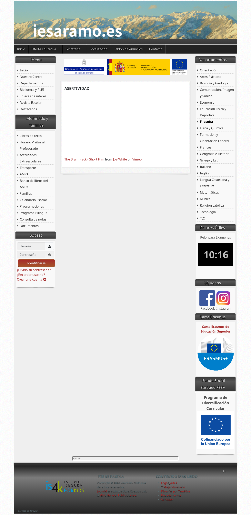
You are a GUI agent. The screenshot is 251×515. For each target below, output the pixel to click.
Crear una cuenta (31, 279)
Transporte (28, 168)
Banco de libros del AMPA (34, 184)
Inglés (204, 173)
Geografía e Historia (214, 154)
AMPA (24, 174)
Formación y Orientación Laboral (214, 137)
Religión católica (212, 205)
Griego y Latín (210, 160)
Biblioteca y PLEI (32, 90)
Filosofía (206, 121)
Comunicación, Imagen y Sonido (217, 93)
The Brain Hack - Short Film (84, 159)
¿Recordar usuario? (31, 275)
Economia (207, 102)
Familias (26, 193)
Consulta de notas (33, 219)
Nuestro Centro (31, 77)
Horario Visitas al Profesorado (32, 145)
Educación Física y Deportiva (213, 112)
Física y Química (212, 128)
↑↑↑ (223, 471)
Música (205, 199)
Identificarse (36, 263)
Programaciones (32, 206)
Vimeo (137, 159)
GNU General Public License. (118, 495)
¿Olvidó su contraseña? (34, 270)
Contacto (155, 49)
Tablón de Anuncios (128, 49)
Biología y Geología (214, 83)
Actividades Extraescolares (30, 158)
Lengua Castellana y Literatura (214, 183)
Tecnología (208, 212)
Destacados (28, 109)
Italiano (205, 167)
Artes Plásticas (210, 77)
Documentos (29, 226)
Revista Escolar (31, 102)
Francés (205, 147)
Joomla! (102, 491)
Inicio (21, 49)
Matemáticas (209, 192)
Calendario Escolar (33, 200)
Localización (98, 49)
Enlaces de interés (33, 96)
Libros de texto (31, 136)
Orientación (208, 70)
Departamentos (31, 83)
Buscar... (72, 456)
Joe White (120, 159)
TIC (202, 218)
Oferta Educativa (44, 49)
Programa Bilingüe (33, 213)
